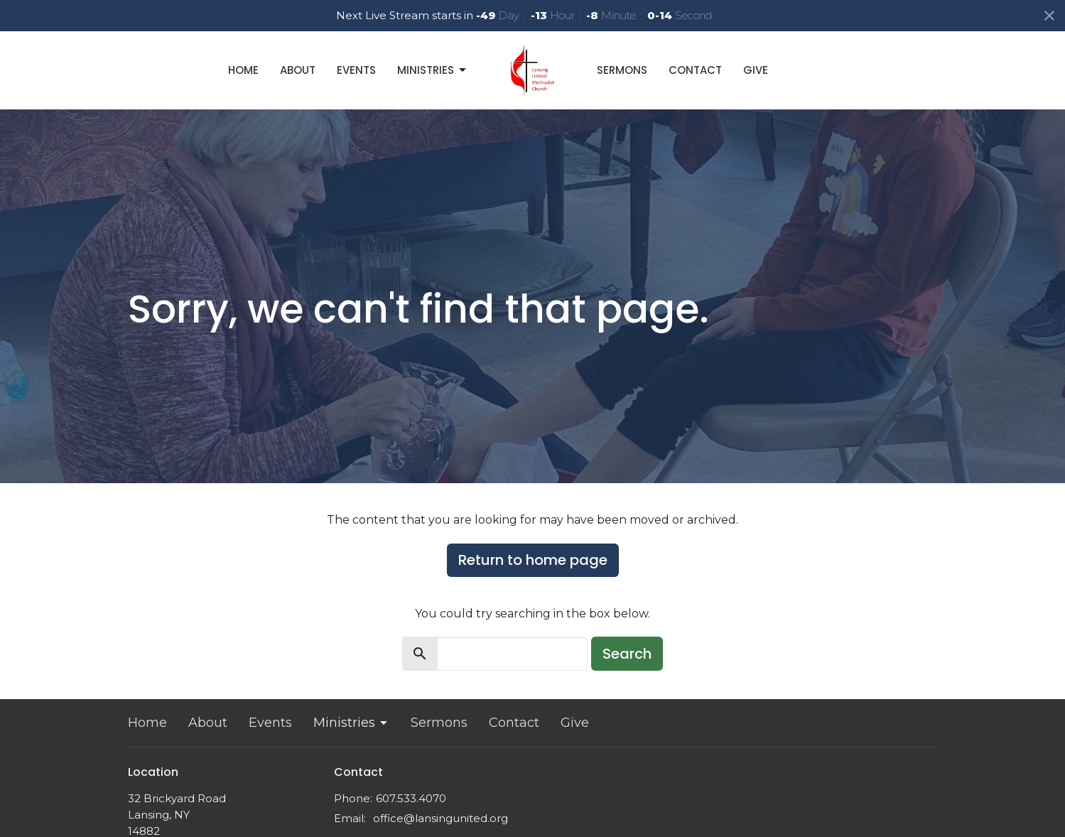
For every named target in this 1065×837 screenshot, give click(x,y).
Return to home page (532, 560)
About (297, 70)
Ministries (432, 70)
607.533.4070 (411, 798)
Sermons (622, 70)
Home (243, 70)
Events (356, 70)
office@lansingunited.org (440, 818)
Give (755, 70)
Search (627, 654)
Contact (695, 70)
